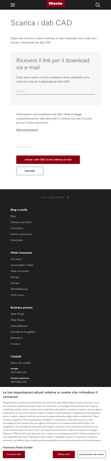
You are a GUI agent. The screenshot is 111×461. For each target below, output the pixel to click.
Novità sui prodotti (21, 222)
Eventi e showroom (21, 234)
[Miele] (56, 3)
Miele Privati (17, 314)
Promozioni (17, 228)
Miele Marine (18, 320)
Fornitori (15, 344)
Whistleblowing (19, 289)
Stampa (15, 277)
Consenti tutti (14, 454)
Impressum (9, 447)
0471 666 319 (18, 372)
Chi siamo (16, 259)
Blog (13, 216)
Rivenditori (16, 338)
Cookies (28, 447)
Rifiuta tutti (64, 454)
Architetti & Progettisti (23, 332)
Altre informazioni (27, 130)
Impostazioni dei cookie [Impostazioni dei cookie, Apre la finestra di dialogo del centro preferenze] (91, 454)
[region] (55, 424)
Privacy (19, 447)
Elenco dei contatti (21, 363)
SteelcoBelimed (19, 326)
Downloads (17, 240)
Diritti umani (17, 295)
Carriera (15, 283)
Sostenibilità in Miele (22, 265)
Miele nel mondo (20, 271)
